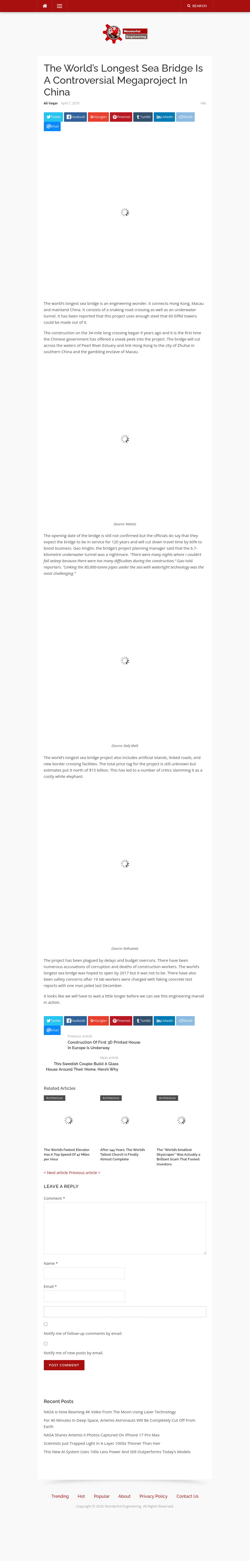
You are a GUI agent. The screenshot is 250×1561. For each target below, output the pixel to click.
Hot (81, 1496)
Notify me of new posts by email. (74, 1352)
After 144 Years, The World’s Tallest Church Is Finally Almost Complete (122, 1154)
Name (51, 1263)
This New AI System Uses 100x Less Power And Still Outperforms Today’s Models (117, 1451)
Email (50, 1286)
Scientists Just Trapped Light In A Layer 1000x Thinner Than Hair (102, 1443)
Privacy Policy (154, 1496)
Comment (54, 1198)
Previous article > (84, 1172)
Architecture (54, 1098)
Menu (57, 6)
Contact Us (188, 1496)
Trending (60, 1496)
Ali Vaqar (51, 103)
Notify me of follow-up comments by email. (83, 1333)
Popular (102, 1496)
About (124, 1496)
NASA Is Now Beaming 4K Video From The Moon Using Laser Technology (110, 1411)
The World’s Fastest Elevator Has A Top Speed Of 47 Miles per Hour (66, 1154)
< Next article (56, 1172)
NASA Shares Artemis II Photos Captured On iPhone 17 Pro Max (102, 1434)
